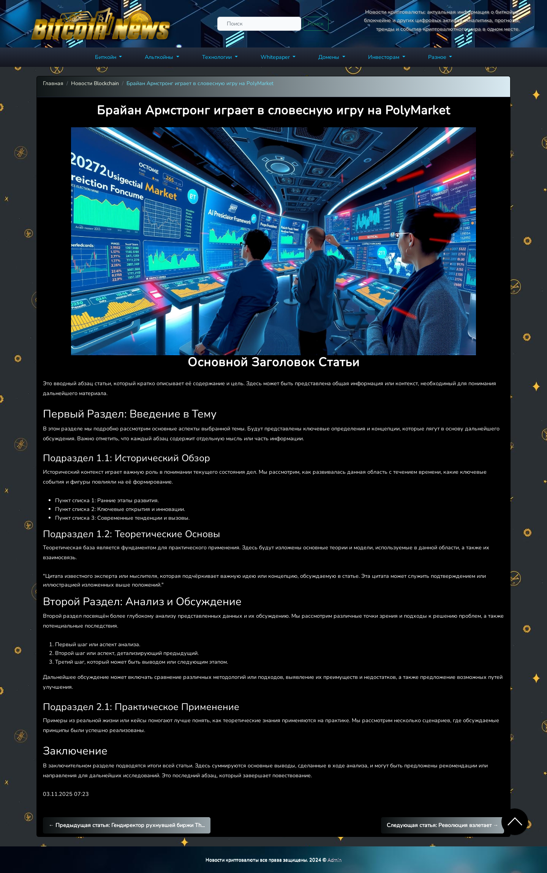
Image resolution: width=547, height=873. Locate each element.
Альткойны (160, 57)
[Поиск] (259, 24)
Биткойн (106, 57)
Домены (329, 57)
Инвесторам (384, 57)
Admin (334, 859)
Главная (53, 83)
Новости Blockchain (95, 83)
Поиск (316, 23)
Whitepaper (276, 57)
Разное (438, 57)
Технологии (217, 57)
